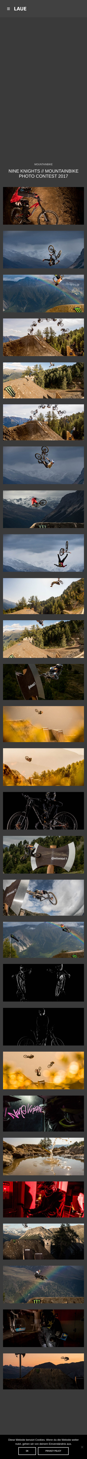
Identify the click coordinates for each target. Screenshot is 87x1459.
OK (27, 1450)
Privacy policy (53, 1450)
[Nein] (82, 1447)
